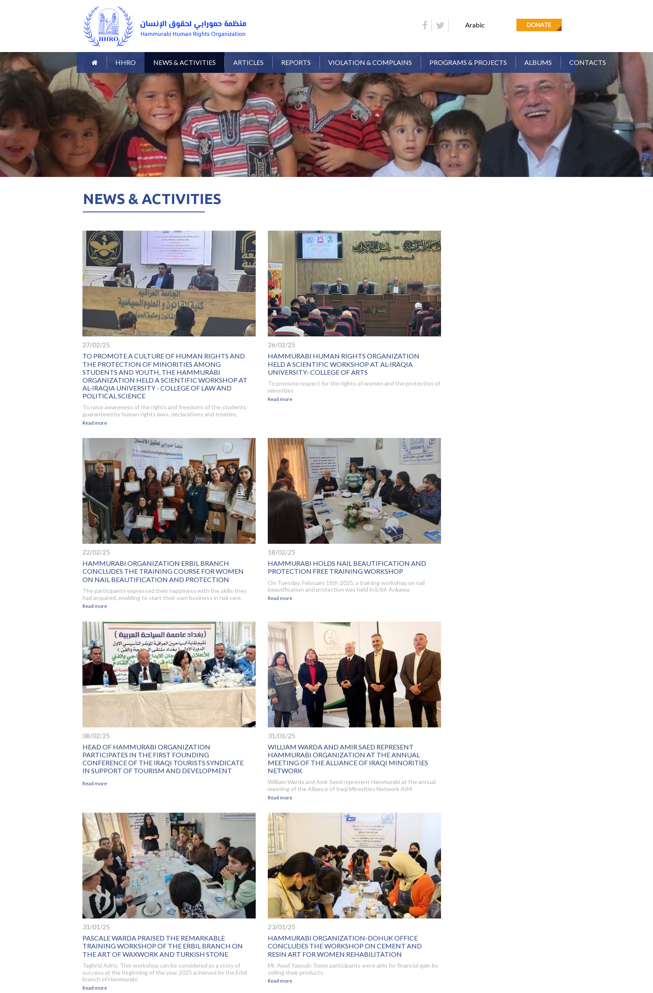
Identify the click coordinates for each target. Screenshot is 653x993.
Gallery (90, 905)
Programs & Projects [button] (468, 62)
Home (87, 893)
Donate (539, 24)
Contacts (587, 62)
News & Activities (184, 62)
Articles (248, 62)
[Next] (404, 831)
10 (362, 830)
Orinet (566, 962)
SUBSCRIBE (557, 905)
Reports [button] (296, 62)
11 (376, 830)
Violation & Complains (370, 62)
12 (390, 830)
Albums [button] (538, 62)
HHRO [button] (125, 62)
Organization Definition (199, 893)
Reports (257, 893)
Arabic (475, 25)
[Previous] (248, 831)
